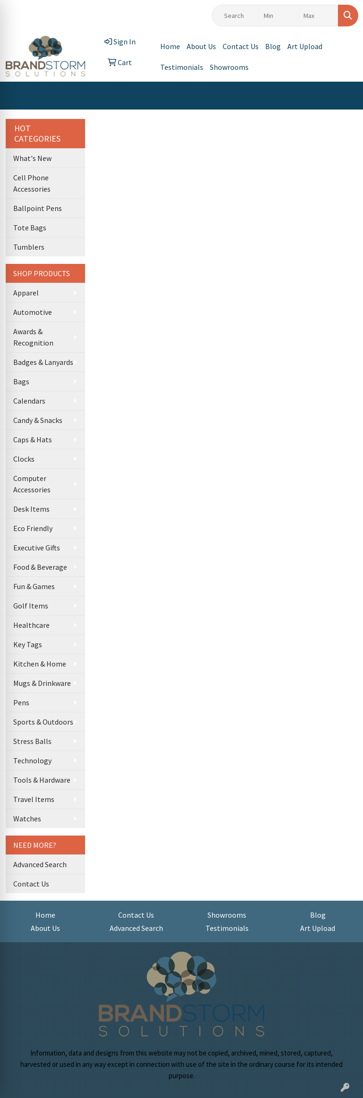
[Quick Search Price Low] (279, 15)
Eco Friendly (32, 528)
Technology (32, 760)
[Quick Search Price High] (318, 15)
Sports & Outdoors (43, 721)
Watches (27, 818)
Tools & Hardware (41, 780)
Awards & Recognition (33, 337)
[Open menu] (344, 95)
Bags (21, 381)
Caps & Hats (32, 439)
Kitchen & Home (39, 663)
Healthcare (31, 625)
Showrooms (229, 67)
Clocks (24, 459)
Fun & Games (34, 586)
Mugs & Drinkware (42, 683)
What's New (32, 158)
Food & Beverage (40, 567)
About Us (201, 46)
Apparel (26, 292)
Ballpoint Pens (37, 208)
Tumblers (28, 247)
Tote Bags (29, 227)
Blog (273, 46)
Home (170, 46)
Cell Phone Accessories (32, 183)
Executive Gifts (36, 547)
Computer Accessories (32, 483)
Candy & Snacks (37, 420)
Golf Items (30, 605)
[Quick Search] (235, 15)
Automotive (32, 312)
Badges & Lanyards (43, 362)
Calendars (29, 400)
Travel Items (33, 799)
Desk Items (31, 509)
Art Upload (304, 46)
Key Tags (27, 644)
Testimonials (181, 67)
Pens (21, 702)
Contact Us (241, 46)
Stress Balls (32, 741)
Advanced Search (40, 864)
